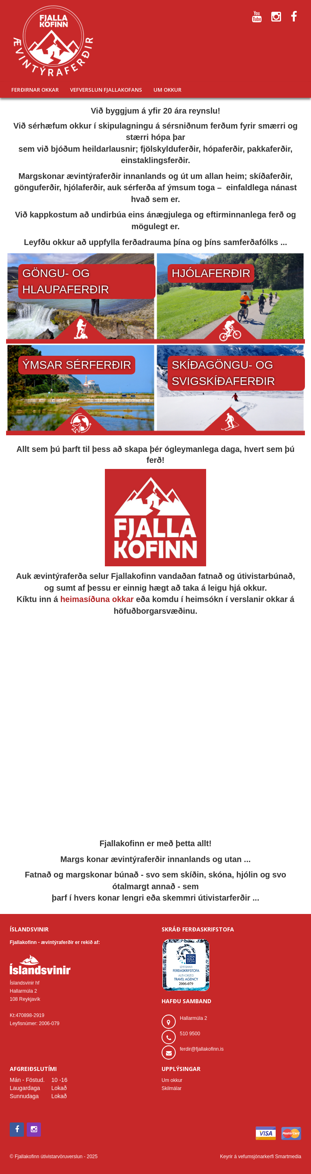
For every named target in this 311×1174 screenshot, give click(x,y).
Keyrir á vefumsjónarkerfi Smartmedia (260, 1156)
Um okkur (172, 1080)
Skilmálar (171, 1088)
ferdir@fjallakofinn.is (202, 1049)
